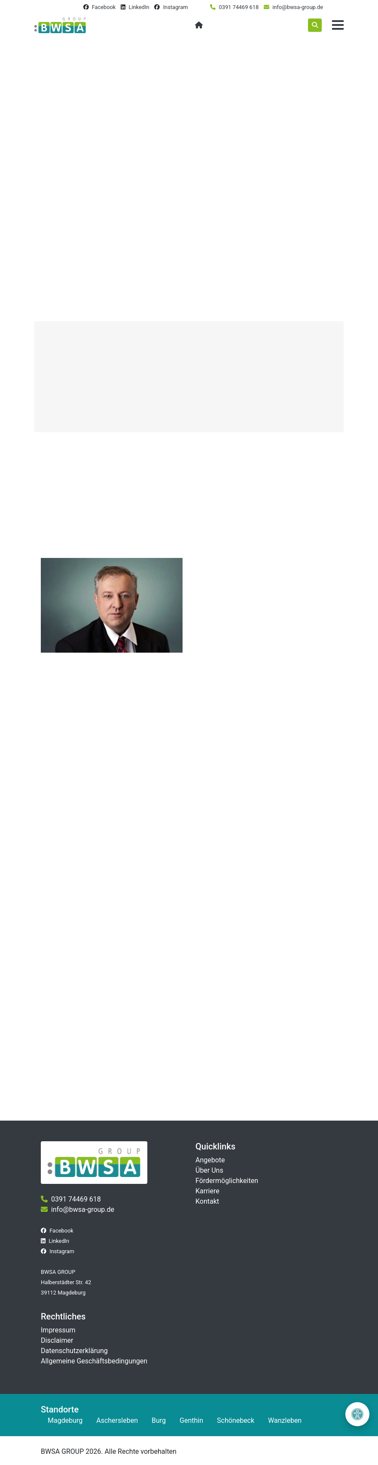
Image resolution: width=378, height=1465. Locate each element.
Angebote (210, 1160)
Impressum (58, 1330)
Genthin (191, 1420)
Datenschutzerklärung (74, 1351)
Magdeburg (65, 1420)
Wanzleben (285, 1420)
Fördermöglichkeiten (226, 1181)
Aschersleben (117, 1420)
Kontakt (207, 1201)
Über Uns (209, 1170)
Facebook (104, 7)
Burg (159, 1420)
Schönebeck (235, 1420)
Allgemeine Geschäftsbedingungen (94, 1361)
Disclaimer (57, 1340)
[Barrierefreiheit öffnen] (357, 1414)
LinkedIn (138, 7)
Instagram (175, 7)
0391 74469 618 (239, 7)
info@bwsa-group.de (297, 7)
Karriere (207, 1191)
